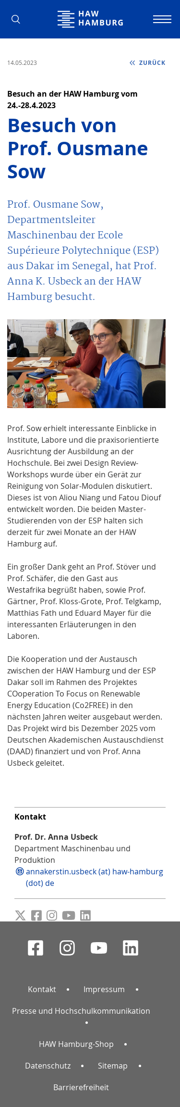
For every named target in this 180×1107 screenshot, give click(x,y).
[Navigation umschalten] (161, 19)
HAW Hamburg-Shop (76, 1044)
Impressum (104, 989)
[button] (19, 19)
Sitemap (113, 1065)
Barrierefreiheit (81, 1087)
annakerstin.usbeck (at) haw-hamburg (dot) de (94, 877)
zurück (151, 63)
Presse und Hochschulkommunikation (81, 1011)
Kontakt (42, 989)
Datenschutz (48, 1065)
